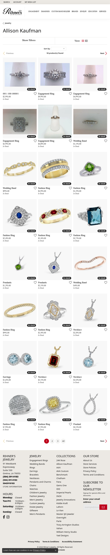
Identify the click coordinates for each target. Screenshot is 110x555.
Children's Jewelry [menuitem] (38, 492)
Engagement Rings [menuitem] (39, 460)
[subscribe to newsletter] (103, 507)
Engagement (34, 11)
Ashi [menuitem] (58, 467)
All (63, 441)
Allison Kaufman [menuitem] (64, 464)
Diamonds (45, 11)
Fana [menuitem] (58, 481)
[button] (6, 2)
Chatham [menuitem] (60, 478)
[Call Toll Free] (10, 480)
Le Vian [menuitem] (59, 510)
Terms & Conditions (51, 541)
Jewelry (83, 11)
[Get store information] (12, 486)
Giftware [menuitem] (34, 510)
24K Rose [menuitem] (60, 460)
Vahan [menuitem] (59, 528)
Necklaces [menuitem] (34, 478)
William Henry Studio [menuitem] (66, 532)
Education (92, 11)
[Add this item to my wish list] (34, 93)
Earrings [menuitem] (34, 471)
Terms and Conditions (93, 474)
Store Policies (89, 467)
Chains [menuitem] (33, 485)
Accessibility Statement (72, 541)
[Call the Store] (10, 476)
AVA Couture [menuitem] (62, 471)
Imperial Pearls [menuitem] (63, 492)
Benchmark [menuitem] (61, 474)
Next (102, 53)
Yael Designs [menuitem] (62, 535)
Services (102, 11)
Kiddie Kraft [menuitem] (62, 503)
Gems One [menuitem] (61, 485)
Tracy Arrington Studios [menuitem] (67, 524)
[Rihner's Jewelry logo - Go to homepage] (13, 11)
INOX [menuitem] (58, 496)
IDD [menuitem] (58, 489)
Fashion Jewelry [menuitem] (37, 496)
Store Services (90, 464)
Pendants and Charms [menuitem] (40, 481)
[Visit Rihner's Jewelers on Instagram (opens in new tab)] (7, 517)
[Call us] (9, 483)
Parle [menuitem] (58, 521)
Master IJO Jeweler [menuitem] (65, 514)
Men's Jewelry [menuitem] (36, 499)
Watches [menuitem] (34, 489)
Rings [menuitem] (32, 467)
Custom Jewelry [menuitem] (37, 503)
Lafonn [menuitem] (59, 506)
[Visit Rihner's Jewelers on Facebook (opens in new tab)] (4, 517)
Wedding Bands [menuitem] (37, 464)
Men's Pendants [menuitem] (37, 514)
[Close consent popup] (56, 550)
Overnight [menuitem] (61, 517)
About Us (87, 460)
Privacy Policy (89, 471)
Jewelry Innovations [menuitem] (65, 499)
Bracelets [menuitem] (34, 474)
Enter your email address (91, 500)
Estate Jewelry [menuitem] (36, 506)
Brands (75, 11)
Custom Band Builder (60, 11)
